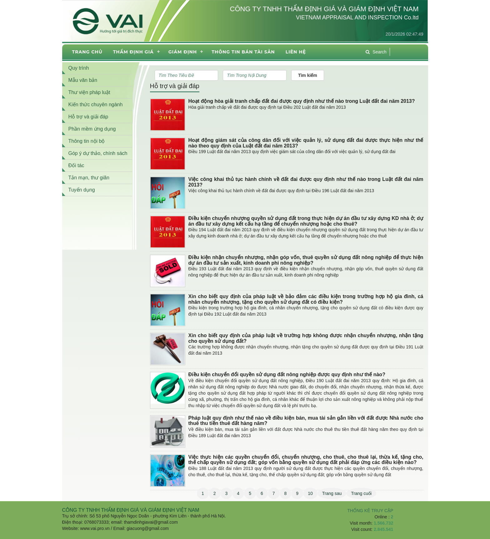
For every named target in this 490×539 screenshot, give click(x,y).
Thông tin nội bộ (86, 141)
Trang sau (332, 493)
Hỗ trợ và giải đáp (174, 85)
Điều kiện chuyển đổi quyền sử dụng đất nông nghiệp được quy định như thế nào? (286, 374)
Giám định (182, 52)
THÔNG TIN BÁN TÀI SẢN (243, 52)
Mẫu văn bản (83, 80)
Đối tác (76, 165)
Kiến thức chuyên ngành (95, 104)
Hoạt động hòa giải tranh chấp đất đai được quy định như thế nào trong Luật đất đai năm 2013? (301, 101)
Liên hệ (296, 52)
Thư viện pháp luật (89, 92)
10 (310, 493)
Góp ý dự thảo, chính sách (98, 153)
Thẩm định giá (133, 52)
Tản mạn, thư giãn (88, 177)
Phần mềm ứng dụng (92, 129)
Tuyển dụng (81, 189)
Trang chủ (87, 52)
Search (376, 51)
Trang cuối (361, 493)
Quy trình (78, 68)
